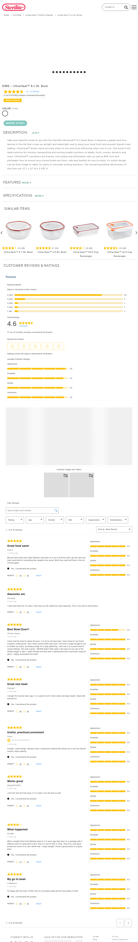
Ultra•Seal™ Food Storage (39, 15)
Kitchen (17, 15)
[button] (15, 123)
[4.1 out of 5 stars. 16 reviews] (18, 248)
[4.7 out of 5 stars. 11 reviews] (52, 248)
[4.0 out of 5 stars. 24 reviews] (86, 248)
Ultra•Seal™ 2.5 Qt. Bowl (52, 252)
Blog (95, 939)
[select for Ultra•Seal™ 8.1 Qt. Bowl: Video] (84, 72)
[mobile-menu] (134, 7)
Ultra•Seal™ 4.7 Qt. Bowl (18, 252)
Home (6, 15)
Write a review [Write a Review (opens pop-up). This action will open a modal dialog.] (12, 100)
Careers (96, 936)
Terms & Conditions (120, 939)
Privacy (115, 936)
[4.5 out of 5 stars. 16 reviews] (120, 248)
